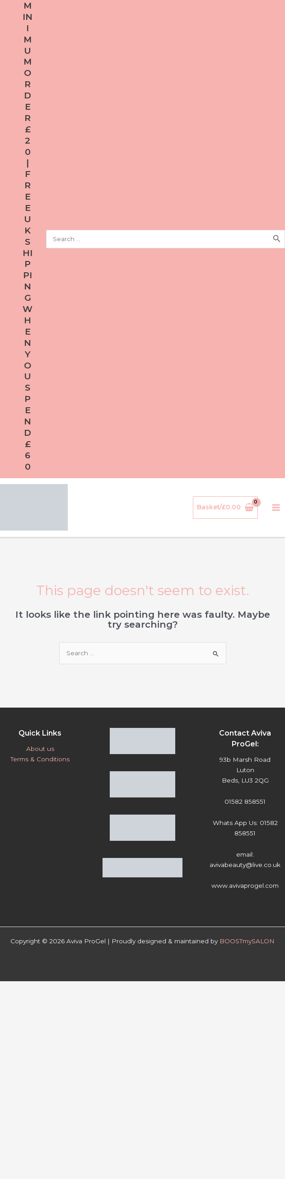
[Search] (277, 239)
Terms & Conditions (40, 759)
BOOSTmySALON (247, 941)
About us (40, 748)
